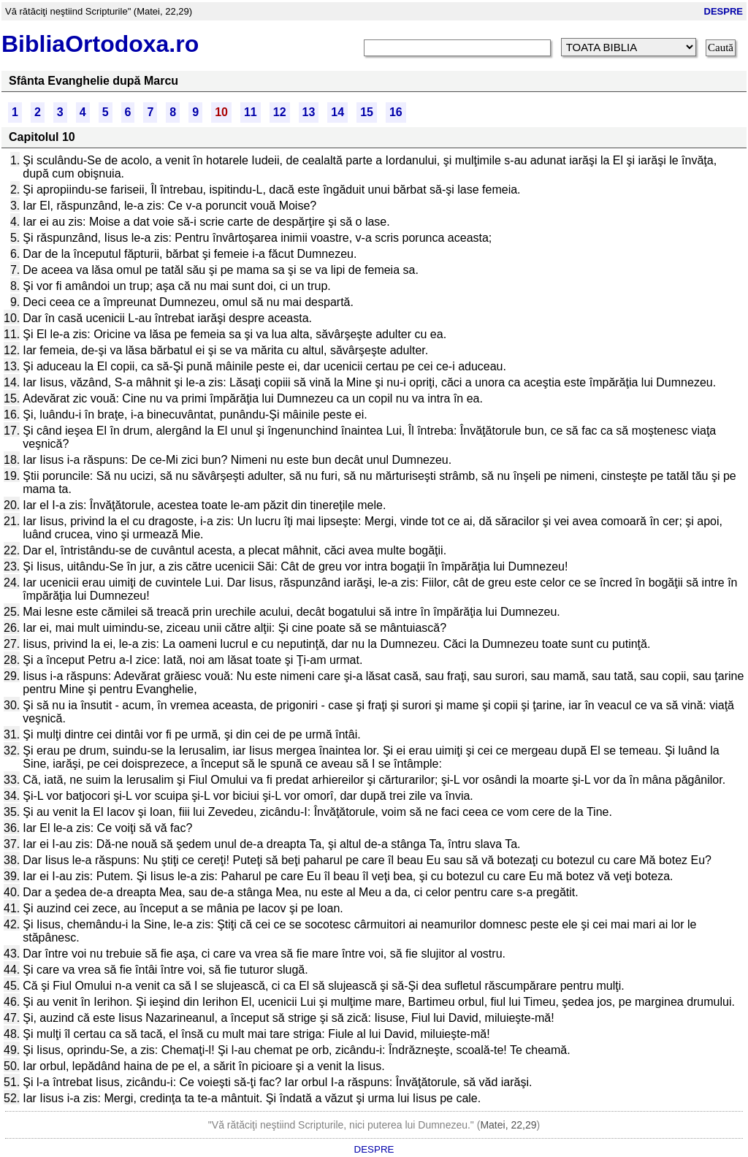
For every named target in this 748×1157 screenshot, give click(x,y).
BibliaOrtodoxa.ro (100, 44)
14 (337, 112)
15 (366, 112)
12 (279, 112)
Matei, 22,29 (508, 1125)
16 (395, 112)
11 (250, 112)
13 (309, 112)
